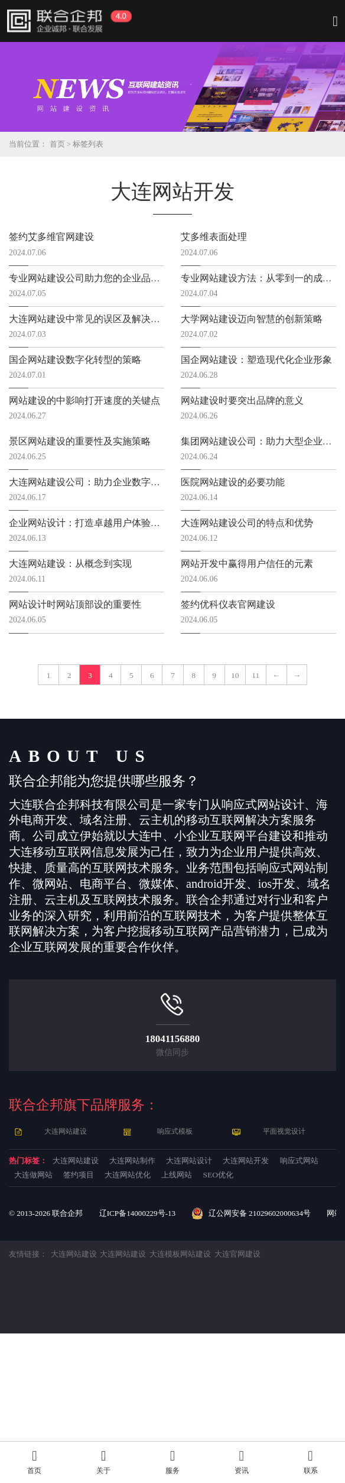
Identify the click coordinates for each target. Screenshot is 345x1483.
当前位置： (29, 143)
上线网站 (120, 1321)
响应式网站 (126, 1303)
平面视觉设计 (284, 1253)
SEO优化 (178, 1321)
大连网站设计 (273, 1284)
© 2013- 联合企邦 (48, 1362)
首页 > (65, 143)
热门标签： (38, 1284)
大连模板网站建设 (193, 1403)
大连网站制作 (191, 1284)
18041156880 (172, 1159)
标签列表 (93, 143)
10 (312, 755)
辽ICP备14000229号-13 (145, 1362)
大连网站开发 (50, 1303)
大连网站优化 (50, 1321)
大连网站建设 (66, 1253)
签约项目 (261, 1303)
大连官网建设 (254, 1403)
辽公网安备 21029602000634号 (266, 1362)
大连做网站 (196, 1303)
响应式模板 (176, 1253)
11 (141, 789)
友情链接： (29, 1403)
